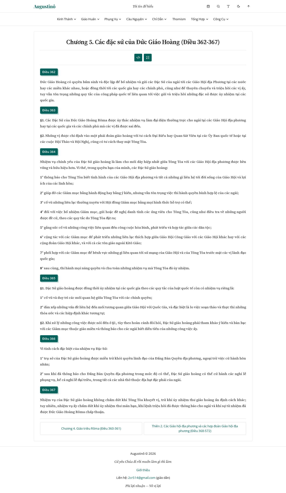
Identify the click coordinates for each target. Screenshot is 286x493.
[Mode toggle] (238, 6)
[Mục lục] (148, 58)
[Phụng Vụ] (208, 6)
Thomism (179, 19)
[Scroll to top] (248, 6)
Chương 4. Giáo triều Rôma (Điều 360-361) (91, 428)
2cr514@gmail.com (141, 478)
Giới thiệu (143, 470)
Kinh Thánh (67, 19)
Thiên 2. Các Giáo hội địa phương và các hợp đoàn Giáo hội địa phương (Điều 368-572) (195, 428)
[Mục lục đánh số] (138, 58)
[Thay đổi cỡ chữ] (228, 6)
